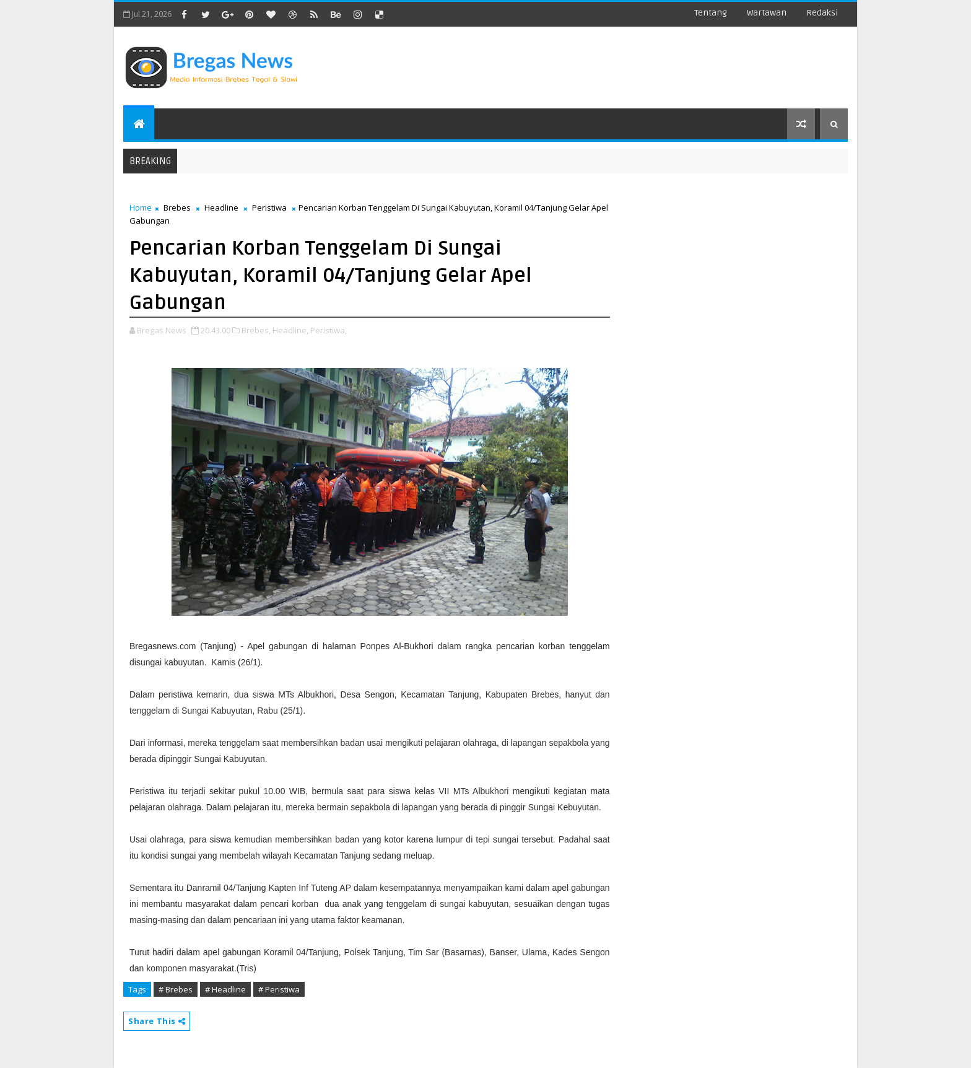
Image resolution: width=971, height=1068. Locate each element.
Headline (221, 207)
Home (140, 207)
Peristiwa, (328, 330)
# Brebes (176, 989)
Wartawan (766, 12)
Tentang (710, 12)
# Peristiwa (279, 989)
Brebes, (256, 330)
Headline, (290, 330)
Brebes (177, 207)
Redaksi (822, 12)
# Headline (225, 989)
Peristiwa (269, 207)
